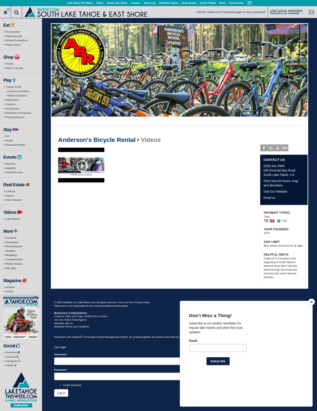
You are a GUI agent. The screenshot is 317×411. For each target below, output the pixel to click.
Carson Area (236, 3)
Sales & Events (14, 68)
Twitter (11, 365)
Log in (61, 393)
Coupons (11, 237)
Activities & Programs (18, 113)
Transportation (14, 259)
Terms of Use (126, 302)
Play (82, 166)
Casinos (10, 104)
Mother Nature (14, 263)
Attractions (12, 100)
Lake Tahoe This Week (80, 3)
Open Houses (14, 200)
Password (60, 369)
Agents (10, 195)
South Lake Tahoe (117, 3)
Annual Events (14, 172)
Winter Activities (17, 95)
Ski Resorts (12, 108)
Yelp (278, 148)
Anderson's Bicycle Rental (97, 140)
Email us (269, 197)
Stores (9, 63)
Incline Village (208, 3)
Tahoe (99, 3)
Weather (10, 250)
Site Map (11, 268)
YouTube (12, 356)
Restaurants (13, 31)
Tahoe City (150, 3)
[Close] (311, 330)
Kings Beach (189, 3)
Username (61, 354)
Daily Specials (14, 36)
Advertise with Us (63, 323)
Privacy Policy (142, 302)
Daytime (10, 163)
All (7, 136)
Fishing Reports (15, 117)
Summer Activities (18, 91)
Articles (10, 287)
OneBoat (77, 337)
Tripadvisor (285, 148)
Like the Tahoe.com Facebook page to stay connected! (231, 12)
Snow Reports (14, 246)
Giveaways (12, 242)
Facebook (13, 352)
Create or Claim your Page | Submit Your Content (80, 316)
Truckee (135, 3)
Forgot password (72, 385)
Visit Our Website (275, 191)
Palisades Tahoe (168, 3)
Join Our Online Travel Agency (70, 319)
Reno (222, 3)
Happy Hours (13, 44)
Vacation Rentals (15, 144)
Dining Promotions (17, 40)
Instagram (13, 361)
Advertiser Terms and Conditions (71, 326)
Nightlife (11, 168)
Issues (9, 291)
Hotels (9, 140)
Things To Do (13, 87)
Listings (10, 191)
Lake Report (13, 219)
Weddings (11, 255)
